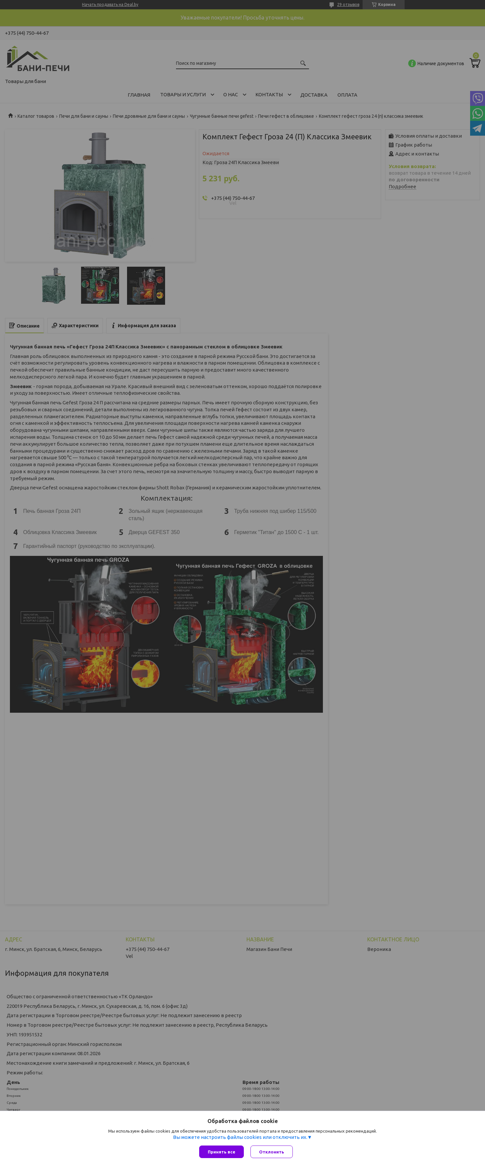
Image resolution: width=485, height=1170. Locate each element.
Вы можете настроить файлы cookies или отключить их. (240, 1137)
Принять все (221, 1151)
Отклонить (271, 1151)
